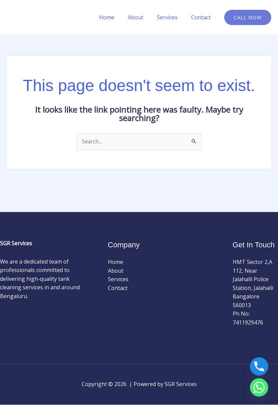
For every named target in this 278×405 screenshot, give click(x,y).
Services (171, 17)
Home (116, 17)
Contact (202, 17)
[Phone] (259, 366)
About (142, 17)
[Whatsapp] (259, 387)
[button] (247, 17)
